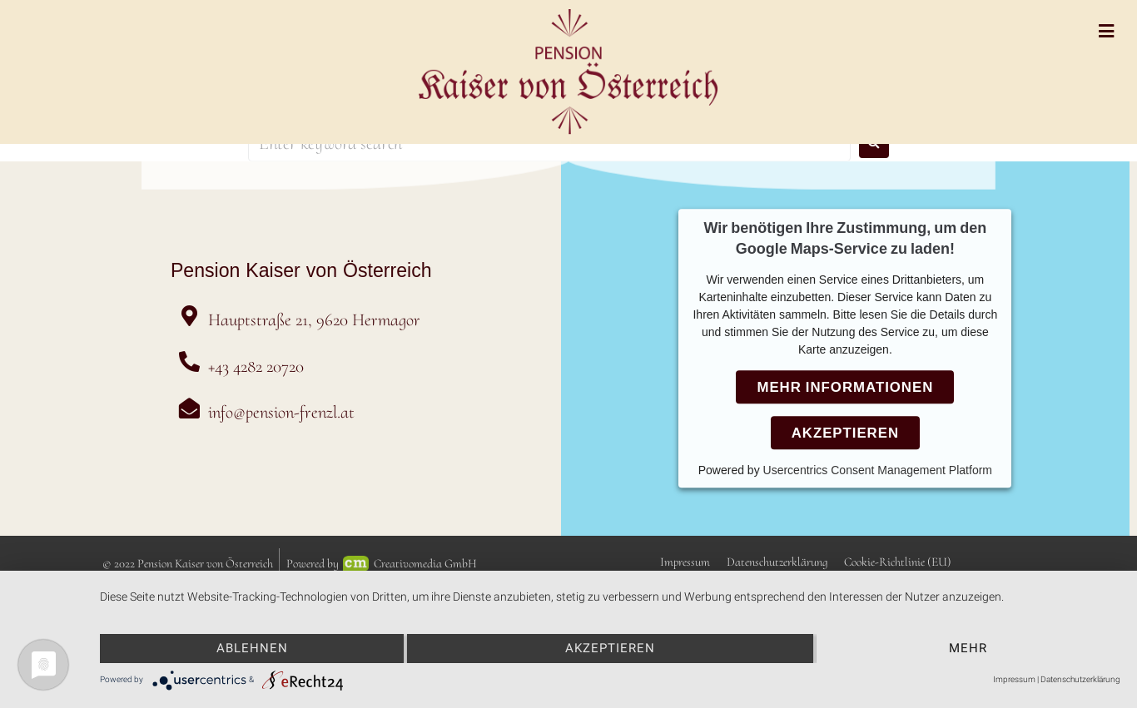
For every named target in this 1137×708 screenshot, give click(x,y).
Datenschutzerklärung (1080, 679)
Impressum (1014, 679)
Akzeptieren (610, 648)
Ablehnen (252, 648)
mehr (968, 648)
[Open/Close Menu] (1105, 31)
